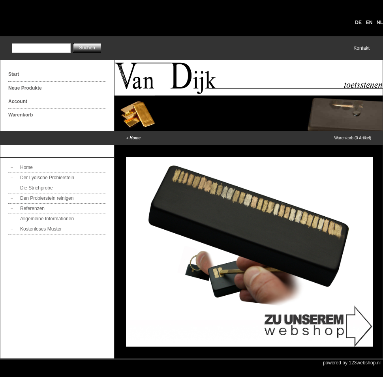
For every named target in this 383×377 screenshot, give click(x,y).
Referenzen (32, 208)
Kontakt (361, 48)
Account (17, 101)
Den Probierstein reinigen (46, 198)
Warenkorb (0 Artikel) (352, 138)
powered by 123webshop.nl (352, 363)
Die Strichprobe (36, 188)
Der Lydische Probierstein (47, 177)
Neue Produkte (25, 88)
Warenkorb (20, 115)
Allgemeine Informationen (47, 218)
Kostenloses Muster (41, 229)
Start (13, 74)
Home (135, 138)
